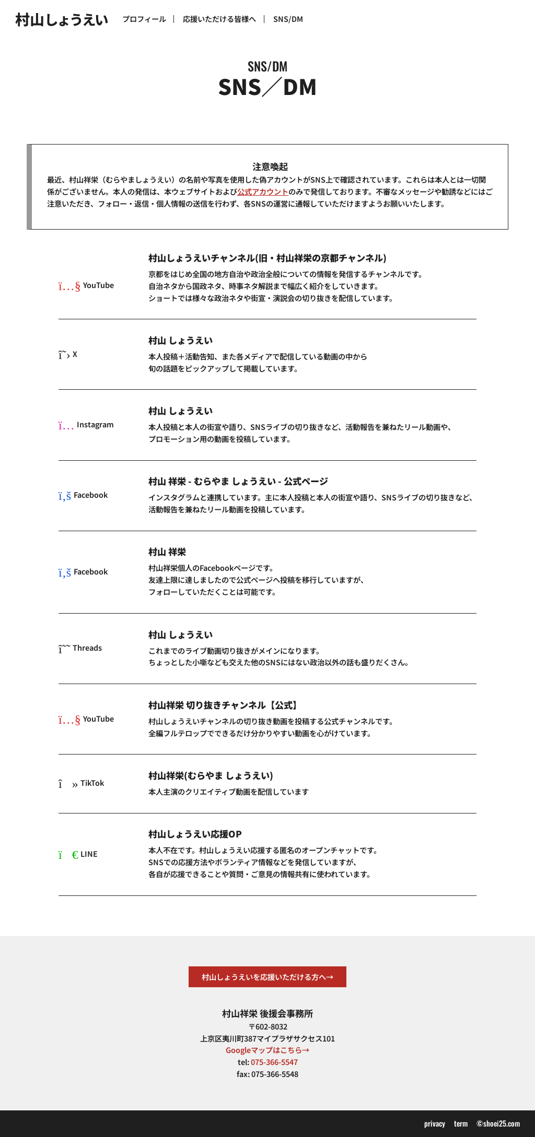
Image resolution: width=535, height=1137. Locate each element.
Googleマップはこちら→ (267, 1049)
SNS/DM (288, 18)
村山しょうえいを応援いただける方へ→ (267, 976)
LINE (78, 853)
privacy (434, 1123)
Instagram (86, 423)
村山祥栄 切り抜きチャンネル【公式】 (224, 705)
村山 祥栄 (167, 551)
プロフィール (144, 18)
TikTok (81, 782)
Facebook (83, 494)
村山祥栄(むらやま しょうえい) (210, 775)
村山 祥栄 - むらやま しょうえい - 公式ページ (238, 481)
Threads (80, 647)
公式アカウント (262, 191)
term (461, 1123)
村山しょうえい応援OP (195, 834)
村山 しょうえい (180, 340)
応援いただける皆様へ (219, 18)
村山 (61, 18)
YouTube (86, 284)
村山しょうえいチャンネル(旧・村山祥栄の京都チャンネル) (267, 258)
